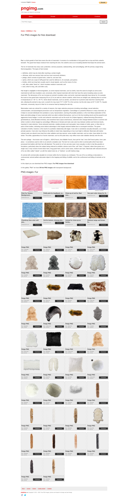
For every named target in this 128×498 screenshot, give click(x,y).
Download (37, 197)
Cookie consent (41, 488)
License (75, 16)
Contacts (97, 16)
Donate (53, 16)
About (31, 16)
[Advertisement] (35, 48)
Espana (33, 2)
